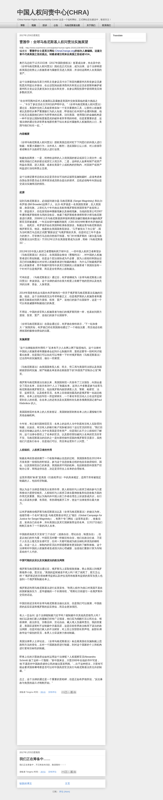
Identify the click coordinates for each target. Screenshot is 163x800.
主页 (67, 783)
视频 (33, 25)
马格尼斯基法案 (72, 25)
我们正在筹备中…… (34, 759)
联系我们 (106, 25)
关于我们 (91, 25)
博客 (22, 25)
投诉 (45, 25)
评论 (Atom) (64, 791)
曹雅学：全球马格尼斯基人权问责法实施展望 (53, 42)
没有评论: (52, 692)
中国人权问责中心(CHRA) (53, 12)
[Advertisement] (61, 721)
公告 (56, 25)
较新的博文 (25, 783)
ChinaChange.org (64, 51)
